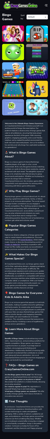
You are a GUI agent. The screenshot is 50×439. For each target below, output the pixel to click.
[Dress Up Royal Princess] (13, 33)
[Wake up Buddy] (13, 52)
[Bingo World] (37, 70)
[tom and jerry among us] (37, 89)
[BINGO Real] (37, 52)
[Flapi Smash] (37, 33)
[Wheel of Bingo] (13, 89)
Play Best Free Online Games (21, 5)
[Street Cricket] (13, 70)
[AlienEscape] (13, 107)
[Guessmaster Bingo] (37, 107)
